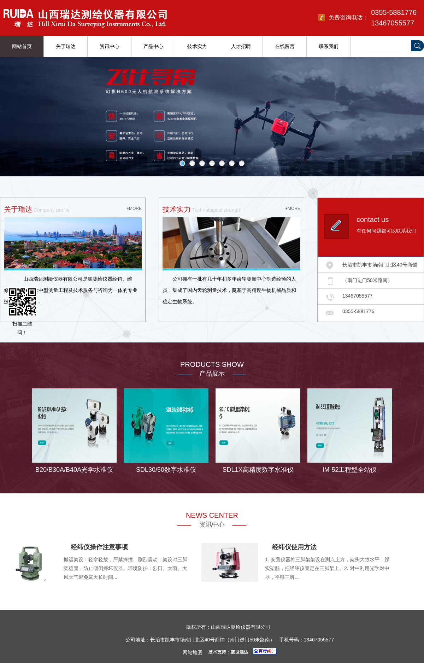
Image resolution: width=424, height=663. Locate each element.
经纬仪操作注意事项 (99, 547)
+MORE (134, 208)
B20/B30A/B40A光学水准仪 (74, 469)
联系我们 (328, 46)
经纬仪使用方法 (294, 547)
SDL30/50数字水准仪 (166, 469)
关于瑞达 (66, 46)
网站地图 (192, 652)
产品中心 (153, 46)
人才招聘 (241, 46)
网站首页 (22, 46)
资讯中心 (109, 46)
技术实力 (197, 46)
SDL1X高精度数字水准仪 (257, 469)
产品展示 (212, 373)
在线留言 (285, 46)
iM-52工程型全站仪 (350, 469)
